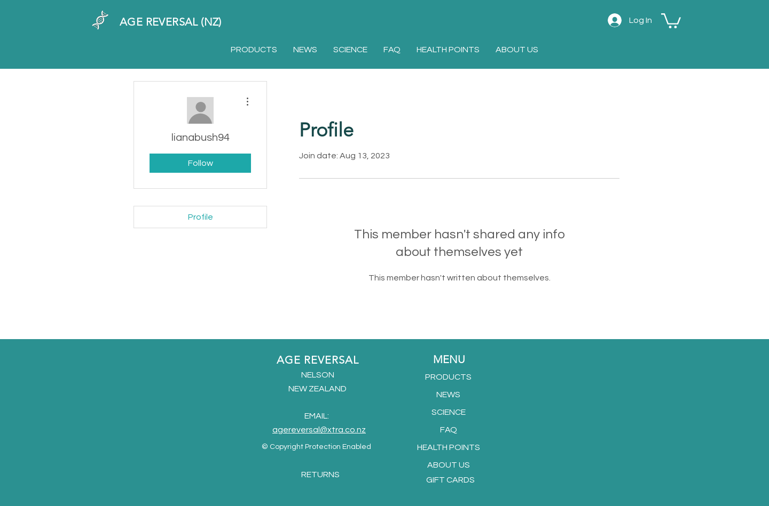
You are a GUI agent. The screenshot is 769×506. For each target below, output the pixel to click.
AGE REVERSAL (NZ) (171, 21)
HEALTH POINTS (448, 447)
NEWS (448, 394)
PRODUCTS (448, 377)
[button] (671, 20)
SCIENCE (448, 412)
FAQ (448, 429)
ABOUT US (448, 465)
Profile (200, 217)
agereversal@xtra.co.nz (319, 429)
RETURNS (320, 474)
